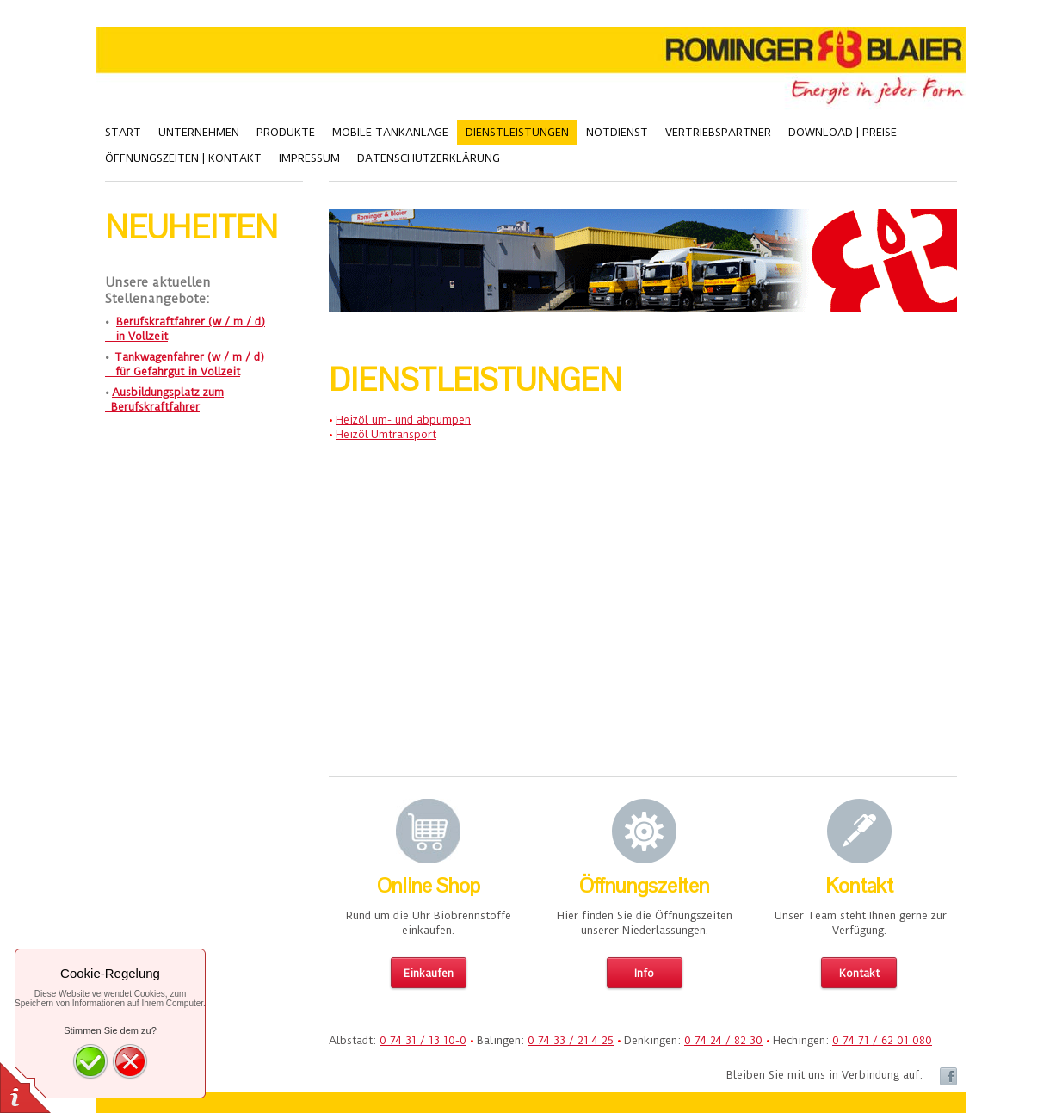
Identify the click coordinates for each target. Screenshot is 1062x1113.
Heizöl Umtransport (386, 434)
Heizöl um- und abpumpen (403, 419)
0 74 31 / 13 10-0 (423, 1040)
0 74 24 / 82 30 (723, 1040)
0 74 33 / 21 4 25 (571, 1040)
